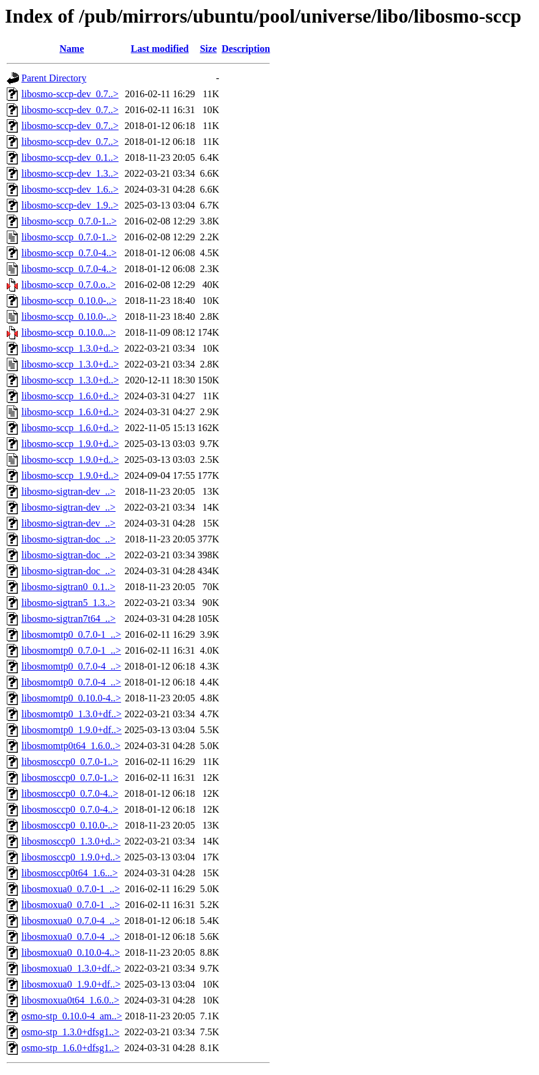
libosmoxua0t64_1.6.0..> (70, 1000)
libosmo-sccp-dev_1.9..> (70, 205)
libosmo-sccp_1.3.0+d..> (70, 348)
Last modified (160, 48)
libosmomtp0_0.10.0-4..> (71, 698)
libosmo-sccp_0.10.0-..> (69, 300)
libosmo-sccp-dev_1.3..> (70, 173)
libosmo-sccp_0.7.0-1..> (69, 221)
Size (208, 48)
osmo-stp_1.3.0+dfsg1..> (70, 1032)
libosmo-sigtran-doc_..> (68, 539)
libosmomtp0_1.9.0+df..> (71, 730)
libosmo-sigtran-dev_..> (68, 491)
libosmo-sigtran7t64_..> (68, 618)
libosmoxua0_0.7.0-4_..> (70, 920)
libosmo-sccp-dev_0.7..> (70, 94)
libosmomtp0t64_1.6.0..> (71, 746)
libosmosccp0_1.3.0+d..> (71, 841)
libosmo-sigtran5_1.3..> (68, 602)
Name (71, 48)
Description (245, 48)
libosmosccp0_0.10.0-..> (69, 825)
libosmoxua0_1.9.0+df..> (71, 984)
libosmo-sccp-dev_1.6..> (70, 189)
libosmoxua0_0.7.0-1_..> (70, 889)
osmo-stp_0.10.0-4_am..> (71, 1016)
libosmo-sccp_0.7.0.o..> (68, 284)
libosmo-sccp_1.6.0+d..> (70, 396)
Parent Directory (53, 78)
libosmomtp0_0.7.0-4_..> (71, 666)
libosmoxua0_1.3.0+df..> (71, 968)
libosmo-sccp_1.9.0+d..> (70, 443)
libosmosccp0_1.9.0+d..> (71, 857)
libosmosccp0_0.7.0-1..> (69, 761)
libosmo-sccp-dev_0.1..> (70, 157)
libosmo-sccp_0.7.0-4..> (69, 253)
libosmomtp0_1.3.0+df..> (71, 714)
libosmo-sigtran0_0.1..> (68, 587)
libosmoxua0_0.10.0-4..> (70, 952)
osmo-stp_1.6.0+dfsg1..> (70, 1048)
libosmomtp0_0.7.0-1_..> (71, 634)
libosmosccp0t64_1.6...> (69, 873)
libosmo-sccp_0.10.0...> (68, 332)
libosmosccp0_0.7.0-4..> (69, 793)
